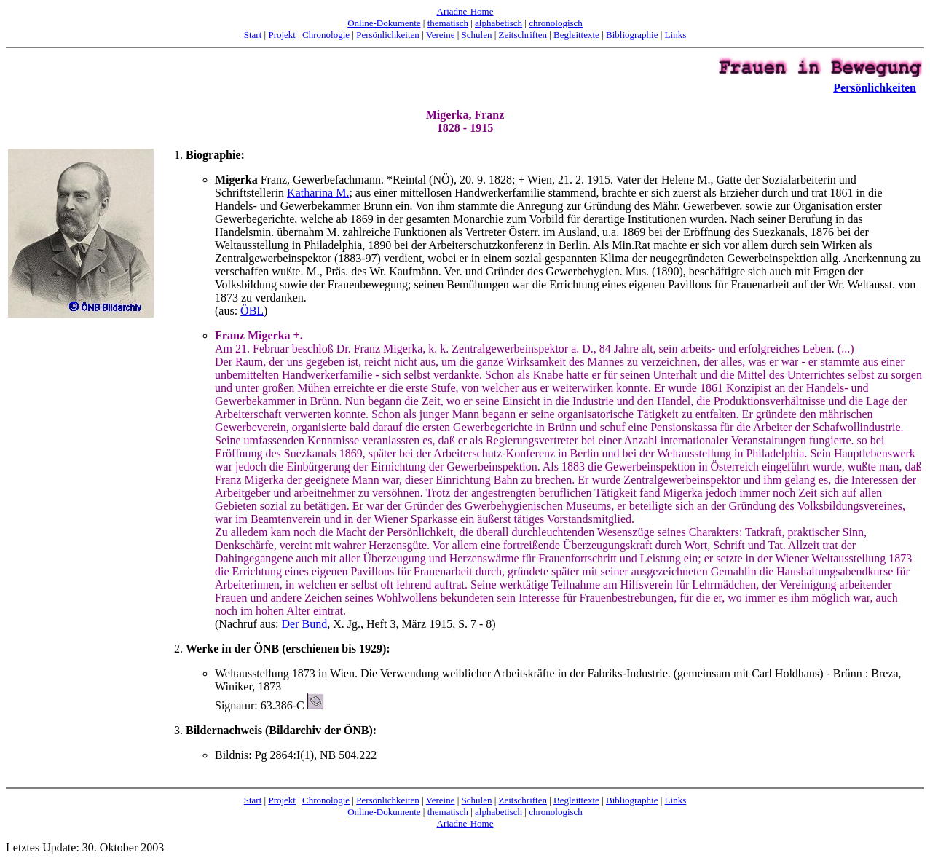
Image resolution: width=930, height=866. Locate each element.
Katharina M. (318, 192)
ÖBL (252, 310)
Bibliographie (632, 34)
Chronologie (326, 34)
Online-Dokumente (383, 22)
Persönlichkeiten (387, 34)
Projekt (282, 34)
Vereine (440, 34)
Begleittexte (576, 34)
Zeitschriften (523, 34)
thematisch (447, 22)
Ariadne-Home (465, 11)
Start (253, 34)
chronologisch (556, 22)
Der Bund (305, 624)
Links (676, 34)
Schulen (477, 34)
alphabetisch (498, 22)
